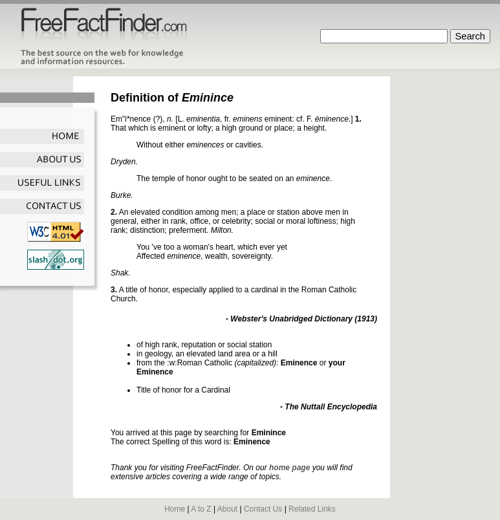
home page (289, 467)
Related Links (312, 509)
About (227, 509)
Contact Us (263, 509)
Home (174, 509)
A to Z (201, 509)
